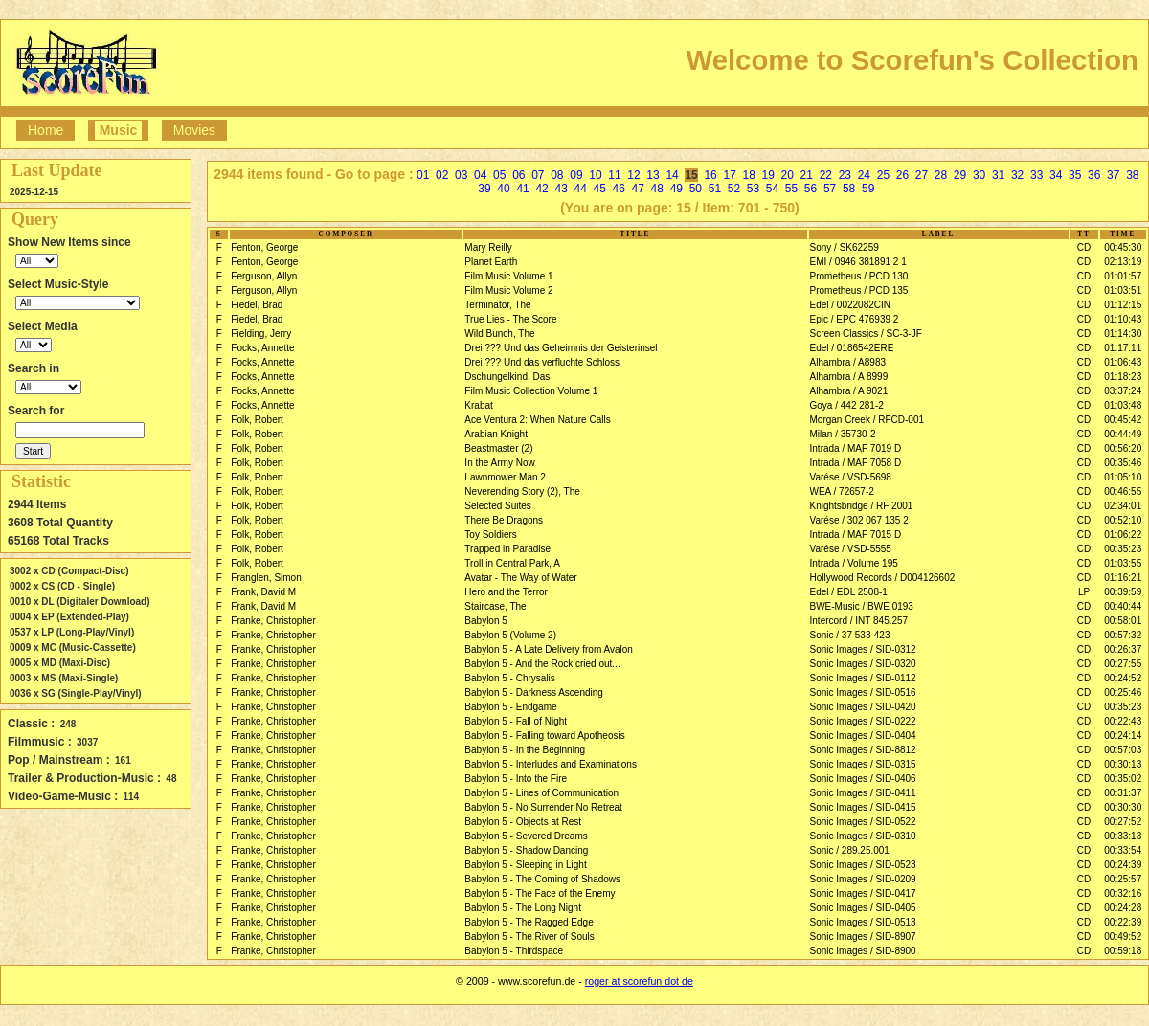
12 (633, 175)
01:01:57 (1122, 276)
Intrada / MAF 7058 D (856, 462)
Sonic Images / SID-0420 (863, 707)
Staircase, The (495, 606)
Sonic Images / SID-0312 (863, 649)
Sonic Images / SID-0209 (863, 879)
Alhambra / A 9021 (849, 391)
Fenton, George (264, 247)
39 (484, 188)
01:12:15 (1122, 305)
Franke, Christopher (273, 620)
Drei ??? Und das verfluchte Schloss (542, 362)
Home (45, 130)
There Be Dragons (503, 520)
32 (1017, 175)
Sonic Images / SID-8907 (863, 936)
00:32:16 (1122, 893)
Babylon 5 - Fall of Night (515, 721)
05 (499, 175)
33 (1036, 175)
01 (423, 175)
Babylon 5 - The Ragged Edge (528, 922)
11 (614, 175)
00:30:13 (1122, 764)
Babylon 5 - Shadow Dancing (526, 850)
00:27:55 (1122, 663)
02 (442, 175)
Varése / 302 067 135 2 (859, 520)
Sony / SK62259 (844, 247)
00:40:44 (1122, 606)
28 (941, 175)
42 (541, 188)
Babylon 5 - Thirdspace (513, 951)
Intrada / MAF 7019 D (856, 448)
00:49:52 (1122, 936)
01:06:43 (1122, 362)
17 (729, 175)
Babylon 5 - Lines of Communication (541, 793)
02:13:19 (1122, 261)
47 (638, 188)
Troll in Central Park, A (512, 563)
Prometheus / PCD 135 (859, 290)
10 (595, 175)
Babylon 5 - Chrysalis (509, 678)
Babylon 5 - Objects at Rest (522, 821)
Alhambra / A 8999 (849, 376)
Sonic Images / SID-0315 (863, 764)
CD (1084, 247)
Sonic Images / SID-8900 (863, 951)
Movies (194, 130)
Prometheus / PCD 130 (859, 276)
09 (576, 175)
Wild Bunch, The (499, 333)
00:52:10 (1122, 520)
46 (619, 188)
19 (768, 175)
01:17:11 (1122, 348)
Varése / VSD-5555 (850, 549)
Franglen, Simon (266, 577)
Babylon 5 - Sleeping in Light (525, 864)
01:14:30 (1122, 333)
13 (652, 175)
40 (503, 188)
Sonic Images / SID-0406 (863, 778)
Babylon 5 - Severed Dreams (525, 836)
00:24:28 (1122, 908)
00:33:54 (1122, 850)
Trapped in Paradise (507, 549)
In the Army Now (499, 462)
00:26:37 (1122, 649)
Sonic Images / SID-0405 (863, 908)
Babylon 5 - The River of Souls (529, 936)
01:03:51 (1122, 290)
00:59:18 (1122, 951)
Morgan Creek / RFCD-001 (867, 419)
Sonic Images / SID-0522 (863, 821)
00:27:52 (1122, 821)
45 (600, 188)
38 (1132, 175)
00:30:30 (1122, 807)
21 (806, 175)
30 (979, 175)
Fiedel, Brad (256, 305)
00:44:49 (1122, 434)
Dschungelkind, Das (507, 376)
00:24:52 (1122, 678)
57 (829, 188)
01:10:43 (1122, 319)
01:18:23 (1122, 376)
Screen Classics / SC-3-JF (866, 333)
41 (522, 188)
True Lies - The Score (510, 319)
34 (1055, 175)
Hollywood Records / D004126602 (883, 577)
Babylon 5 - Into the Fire (515, 778)
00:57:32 (1122, 635)
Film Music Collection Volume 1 (530, 391)
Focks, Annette (262, 348)
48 (657, 188)
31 (998, 175)
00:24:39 (1122, 864)
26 (902, 175)
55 (791, 188)
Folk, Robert (256, 419)
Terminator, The (497, 305)
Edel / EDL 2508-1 (849, 592)
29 (960, 175)
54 (772, 188)
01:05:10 (1122, 477)
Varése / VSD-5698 (850, 477)
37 (1113, 175)
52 (734, 188)
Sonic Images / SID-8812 (863, 750)
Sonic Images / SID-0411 (863, 793)
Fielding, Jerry (261, 333)
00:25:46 (1122, 692)
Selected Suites (497, 506)
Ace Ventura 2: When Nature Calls (537, 419)
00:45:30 (1122, 247)
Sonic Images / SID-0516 (863, 692)
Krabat (478, 405)
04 (480, 175)
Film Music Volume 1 (508, 276)
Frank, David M (263, 592)
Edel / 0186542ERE (852, 348)
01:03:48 (1122, 405)
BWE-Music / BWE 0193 (861, 606)
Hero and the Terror (506, 592)
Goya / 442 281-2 (847, 405)
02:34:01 (1122, 506)
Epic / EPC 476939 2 (854, 319)
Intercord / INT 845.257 (859, 620)
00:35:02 (1122, 778)
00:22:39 (1122, 922)
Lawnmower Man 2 (504, 477)
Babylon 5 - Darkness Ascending (533, 692)
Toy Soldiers (490, 534)
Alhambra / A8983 (848, 362)
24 (864, 175)
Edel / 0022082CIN (850, 305)
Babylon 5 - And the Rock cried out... (542, 663)
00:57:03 (1122, 750)
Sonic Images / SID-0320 (863, 663)
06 (518, 175)
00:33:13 (1122, 836)
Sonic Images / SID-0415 (863, 807)
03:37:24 (1122, 391)
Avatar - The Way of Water (520, 577)
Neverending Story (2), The (521, 491)
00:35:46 (1122, 462)
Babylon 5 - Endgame (510, 707)
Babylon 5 (485, 620)
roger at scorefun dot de (639, 981)
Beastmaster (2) (498, 448)
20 (787, 175)
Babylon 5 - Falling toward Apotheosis (544, 735)
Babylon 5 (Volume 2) (510, 635)
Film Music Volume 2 (508, 290)
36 (1094, 175)
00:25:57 (1122, 879)
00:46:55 (1122, 491)
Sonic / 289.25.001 (850, 850)
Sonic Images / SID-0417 (863, 893)
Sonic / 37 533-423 (850, 635)
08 (557, 175)
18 (749, 175)
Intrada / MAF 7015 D (856, 534)
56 (810, 188)
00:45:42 (1122, 419)
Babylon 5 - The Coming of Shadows (542, 879)
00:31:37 (1122, 793)
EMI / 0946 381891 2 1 (858, 261)
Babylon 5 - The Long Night (522, 908)
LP (1084, 592)
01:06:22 (1122, 534)
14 (671, 175)
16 (710, 175)
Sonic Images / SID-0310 (863, 836)
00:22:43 (1122, 721)
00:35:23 (1122, 549)
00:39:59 (1122, 592)
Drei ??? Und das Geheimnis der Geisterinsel (560, 348)
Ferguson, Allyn (264, 276)
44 (580, 188)
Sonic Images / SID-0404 (863, 735)
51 (715, 188)
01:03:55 (1122, 563)
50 (695, 188)
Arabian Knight (496, 434)
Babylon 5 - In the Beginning (524, 750)
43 (560, 188)
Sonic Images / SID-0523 (863, 864)
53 (753, 188)
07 (537, 175)
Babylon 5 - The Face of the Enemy (539, 893)
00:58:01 (1122, 620)
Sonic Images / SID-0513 (863, 922)
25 (883, 175)
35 (1075, 175)
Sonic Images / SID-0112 (863, 678)
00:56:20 (1122, 448)
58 (849, 188)
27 (921, 175)
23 (845, 175)
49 (676, 188)
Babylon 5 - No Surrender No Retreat (543, 807)
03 (461, 175)
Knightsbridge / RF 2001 (861, 506)
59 (868, 188)
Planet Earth (490, 261)
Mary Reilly (487, 247)
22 (826, 175)
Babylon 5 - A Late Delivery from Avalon (548, 649)
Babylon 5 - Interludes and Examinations (550, 764)
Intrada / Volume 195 (854, 563)
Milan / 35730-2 (843, 434)
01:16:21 (1122, 577)
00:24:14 (1122, 735)
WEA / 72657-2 (842, 491)
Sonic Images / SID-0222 (863, 721)
